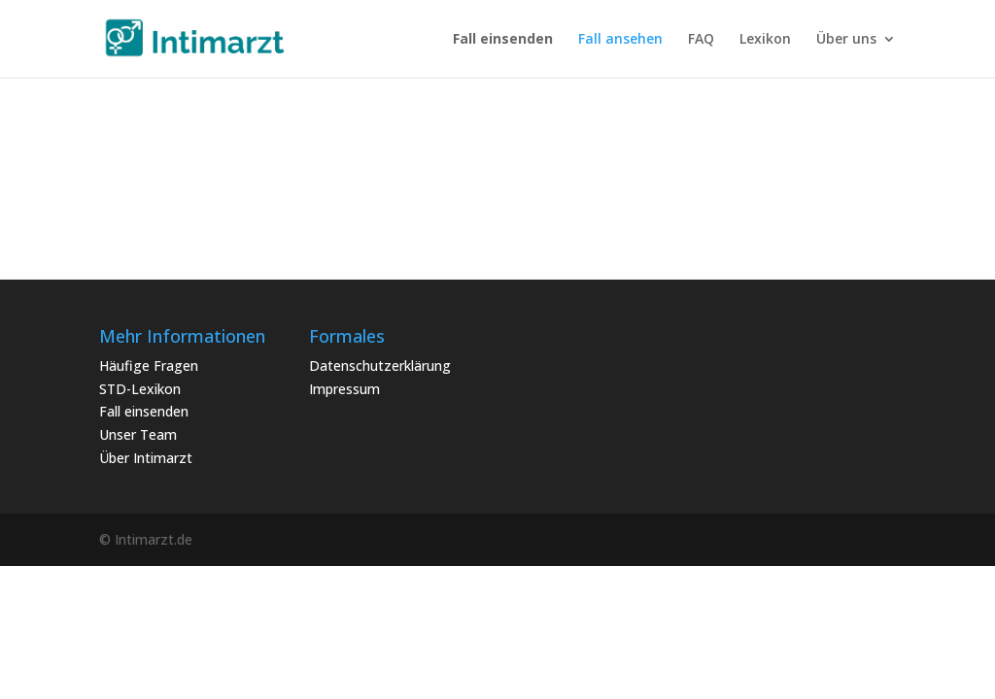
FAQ (701, 40)
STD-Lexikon (140, 389)
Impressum (344, 389)
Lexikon (765, 40)
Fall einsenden (144, 411)
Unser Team (138, 434)
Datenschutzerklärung (380, 365)
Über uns (846, 40)
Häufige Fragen (148, 365)
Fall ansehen (620, 40)
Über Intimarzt (145, 458)
